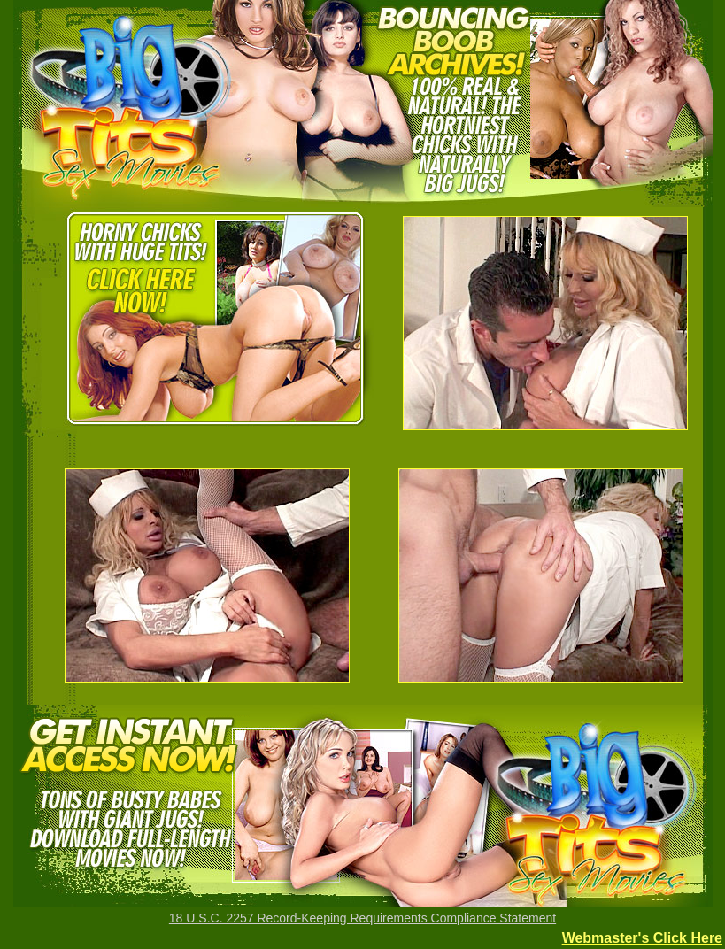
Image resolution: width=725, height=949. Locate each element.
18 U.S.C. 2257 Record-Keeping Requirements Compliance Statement (362, 918)
